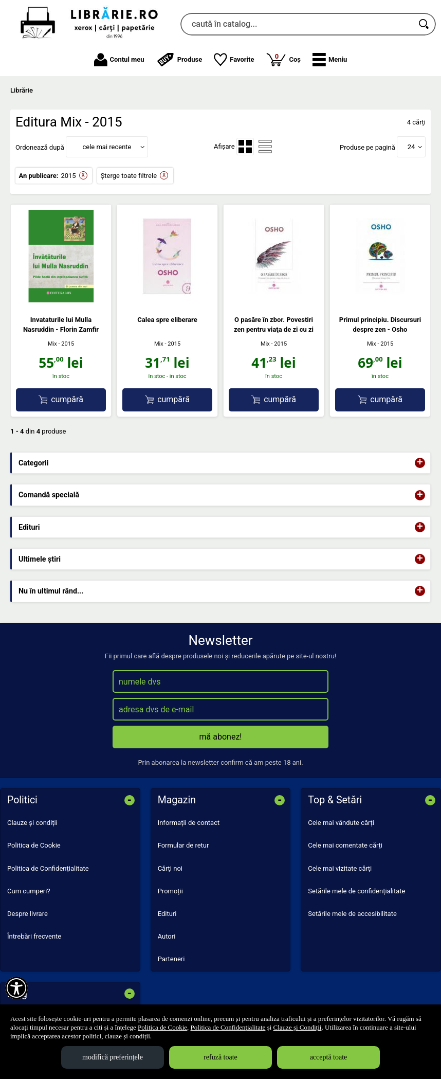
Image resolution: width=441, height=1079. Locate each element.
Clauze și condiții (32, 822)
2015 (68, 175)
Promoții (170, 891)
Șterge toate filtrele (129, 175)
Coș (283, 59)
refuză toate (220, 1057)
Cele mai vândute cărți (341, 822)
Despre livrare (27, 914)
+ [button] (420, 463)
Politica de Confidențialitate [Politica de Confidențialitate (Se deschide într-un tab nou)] (228, 1027)
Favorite (234, 59)
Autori (167, 936)
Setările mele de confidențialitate (356, 891)
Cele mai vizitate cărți (340, 868)
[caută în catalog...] (296, 24)
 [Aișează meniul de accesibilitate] (16, 988)
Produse (179, 59)
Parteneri (171, 959)
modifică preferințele (112, 1057)
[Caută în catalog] (424, 24)
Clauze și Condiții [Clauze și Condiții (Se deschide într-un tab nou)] (297, 1027)
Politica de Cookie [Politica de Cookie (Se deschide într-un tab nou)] (162, 1027)
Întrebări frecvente (34, 936)
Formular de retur (183, 845)
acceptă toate (328, 1057)
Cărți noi (170, 868)
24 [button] (411, 147)
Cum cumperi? (28, 891)
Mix (52, 343)
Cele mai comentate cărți (345, 845)
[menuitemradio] (245, 146)
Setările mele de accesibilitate (352, 914)
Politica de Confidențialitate (48, 868)
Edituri (167, 914)
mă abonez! (220, 737)
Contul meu (119, 59)
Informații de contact (189, 822)
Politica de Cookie (34, 845)
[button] (330, 59)
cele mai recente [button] (106, 147)
